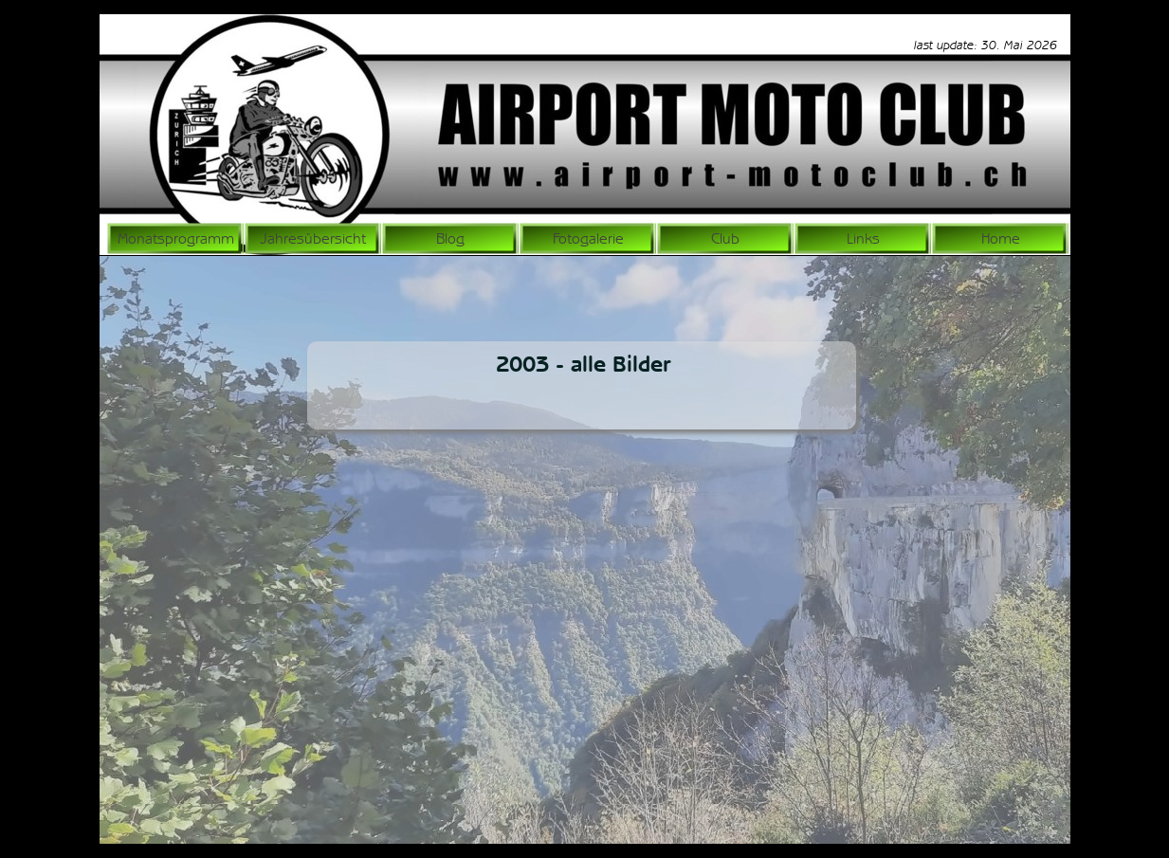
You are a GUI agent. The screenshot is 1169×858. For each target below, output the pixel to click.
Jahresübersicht (313, 238)
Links (863, 238)
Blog (450, 238)
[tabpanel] (957, 44)
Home (1000, 238)
